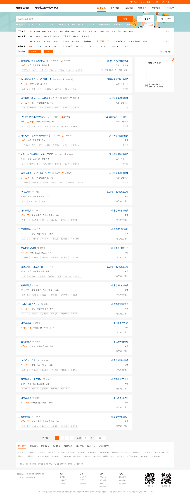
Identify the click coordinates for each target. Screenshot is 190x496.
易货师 (81, 25)
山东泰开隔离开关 (119, 304)
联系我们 (83, 480)
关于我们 (63, 477)
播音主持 (31, 25)
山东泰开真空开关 (119, 379)
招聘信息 (133, 2)
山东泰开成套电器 (119, 229)
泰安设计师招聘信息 (44, 464)
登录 (162, 2)
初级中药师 (118, 25)
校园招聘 (170, 8)
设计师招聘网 (31, 464)
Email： (22, 477)
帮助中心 (102, 477)
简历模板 (156, 8)
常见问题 (102, 480)
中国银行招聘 (63, 25)
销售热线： (21, 474)
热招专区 (101, 8)
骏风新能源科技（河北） (116, 117)
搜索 (125, 19)
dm (73, 25)
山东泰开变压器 (120, 323)
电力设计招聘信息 (59, 464)
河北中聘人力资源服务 (117, 61)
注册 (167, 2)
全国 (30, 31)
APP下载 (146, 2)
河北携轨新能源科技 (118, 135)
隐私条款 (63, 483)
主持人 (41, 25)
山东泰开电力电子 (119, 248)
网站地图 (122, 477)
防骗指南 (102, 487)
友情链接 (83, 483)
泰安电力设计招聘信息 (76, 464)
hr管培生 (51, 25)
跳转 (101, 438)
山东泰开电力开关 (119, 210)
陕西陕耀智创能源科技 (117, 79)
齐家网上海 (131, 25)
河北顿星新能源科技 (118, 98)
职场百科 (142, 8)
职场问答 (129, 8)
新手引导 (102, 483)
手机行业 (90, 25)
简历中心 (122, 483)
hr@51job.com (30, 477)
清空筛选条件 (165, 52)
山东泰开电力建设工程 (117, 192)
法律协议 (63, 480)
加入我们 (83, 477)
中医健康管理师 (104, 25)
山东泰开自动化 (120, 342)
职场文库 (115, 8)
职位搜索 (122, 480)
